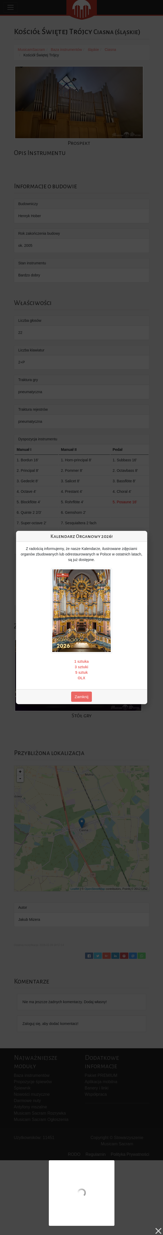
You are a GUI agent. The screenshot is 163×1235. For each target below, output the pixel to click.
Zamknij (81, 696)
